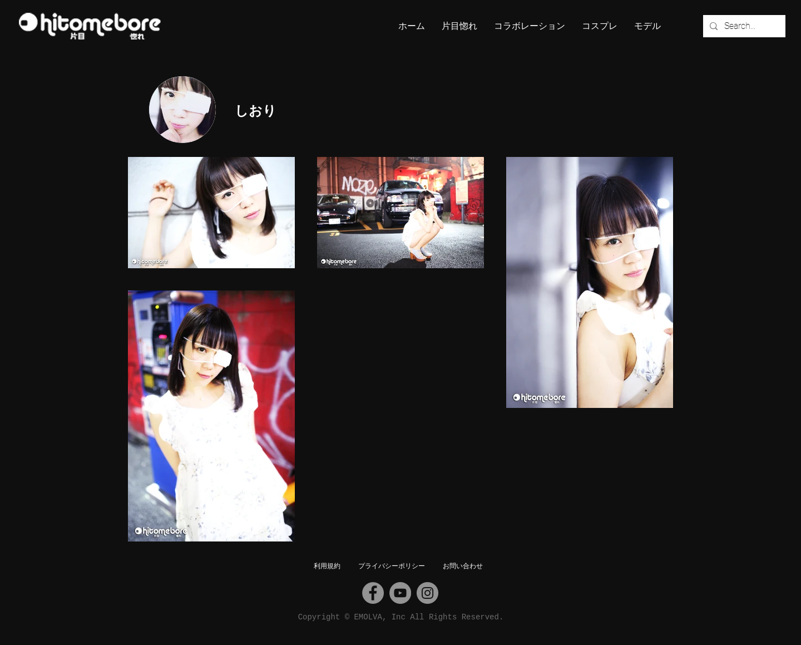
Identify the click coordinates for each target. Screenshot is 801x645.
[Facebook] (373, 593)
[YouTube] (400, 593)
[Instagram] (427, 593)
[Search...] (743, 26)
